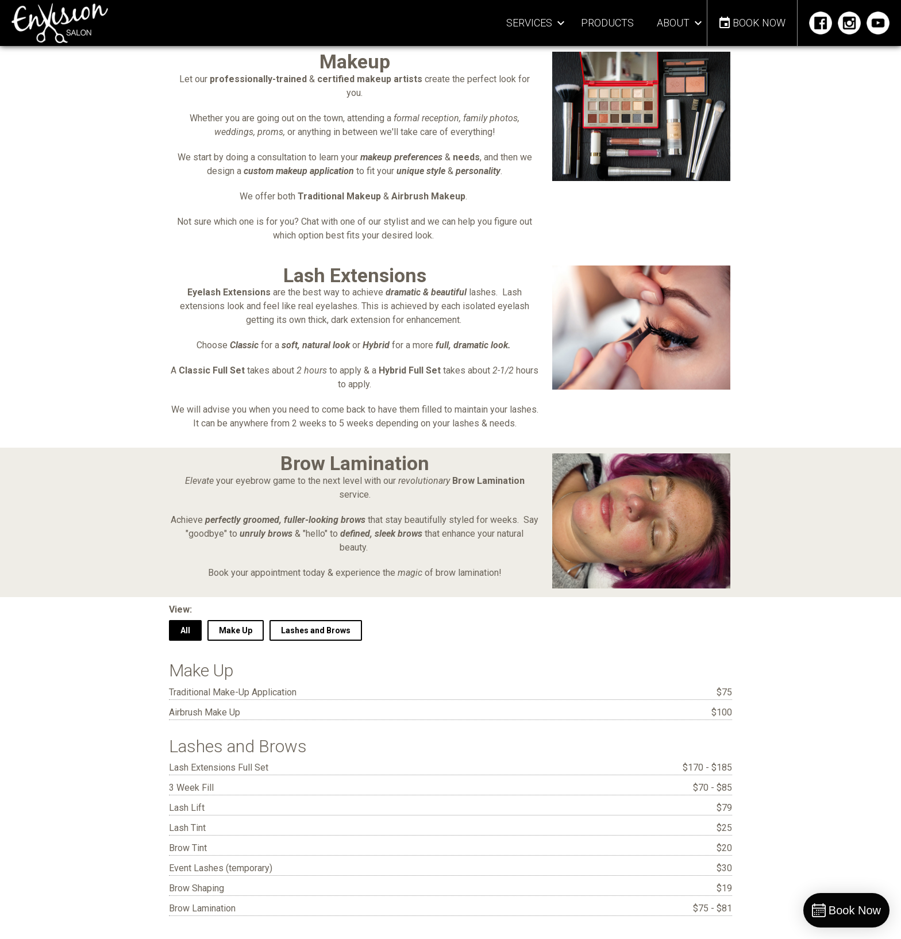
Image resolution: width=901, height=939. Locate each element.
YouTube (879, 22)
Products (607, 23)
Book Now (759, 23)
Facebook (822, 22)
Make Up (235, 630)
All (185, 630)
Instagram (851, 22)
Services (529, 23)
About (673, 23)
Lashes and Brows (316, 630)
